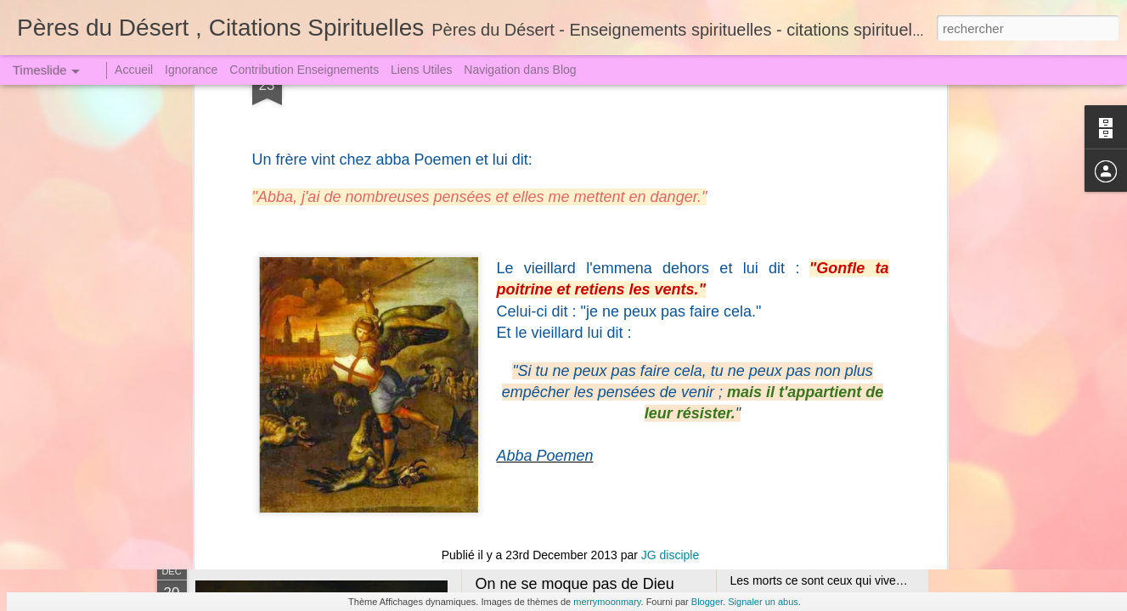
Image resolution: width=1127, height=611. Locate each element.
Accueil (134, 69)
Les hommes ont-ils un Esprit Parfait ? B (377, 394)
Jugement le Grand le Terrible (808, 362)
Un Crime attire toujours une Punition (828, 422)
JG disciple (670, 102)
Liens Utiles (421, 69)
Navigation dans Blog (520, 69)
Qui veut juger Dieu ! (784, 451)
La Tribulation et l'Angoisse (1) (810, 332)
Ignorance (191, 69)
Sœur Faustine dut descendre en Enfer (833, 392)
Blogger (707, 602)
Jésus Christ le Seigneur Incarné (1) (597, 386)
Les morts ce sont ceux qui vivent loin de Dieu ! (854, 580)
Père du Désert (594, 124)
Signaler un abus (763, 602)
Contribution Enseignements (304, 69)
